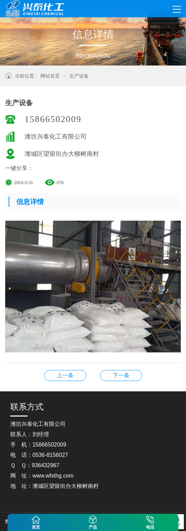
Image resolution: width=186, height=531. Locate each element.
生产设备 (79, 76)
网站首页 (50, 76)
